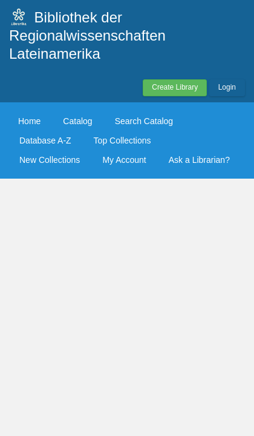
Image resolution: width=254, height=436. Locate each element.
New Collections (49, 160)
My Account (124, 160)
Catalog (77, 121)
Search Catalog (144, 121)
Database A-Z (45, 140)
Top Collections (122, 140)
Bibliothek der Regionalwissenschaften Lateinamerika (87, 35)
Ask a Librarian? (199, 160)
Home (29, 121)
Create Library (175, 87)
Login (227, 87)
